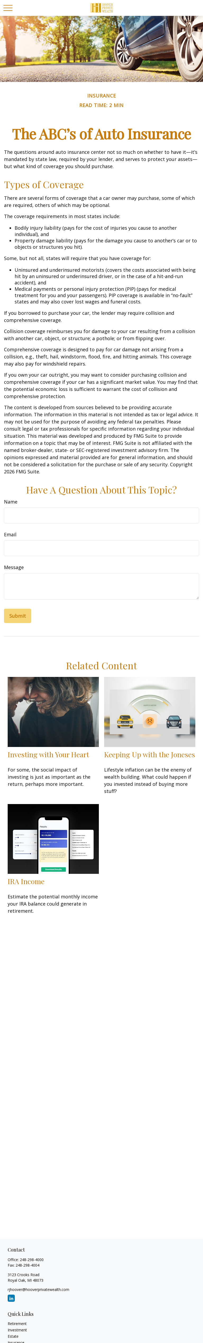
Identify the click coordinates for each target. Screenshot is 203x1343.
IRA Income (26, 881)
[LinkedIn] (11, 1298)
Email (10, 534)
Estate (13, 1336)
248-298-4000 (32, 1259)
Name (10, 502)
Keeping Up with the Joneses (149, 754)
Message (14, 567)
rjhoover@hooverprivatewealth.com (38, 1289)
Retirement (17, 1323)
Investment (17, 1329)
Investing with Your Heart (48, 754)
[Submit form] (17, 616)
